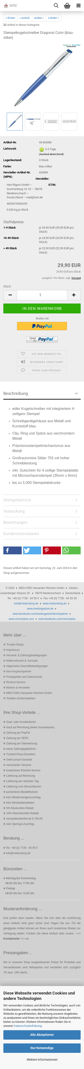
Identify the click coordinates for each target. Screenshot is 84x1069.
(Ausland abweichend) (51, 154)
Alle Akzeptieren (42, 1034)
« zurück (24, 18)
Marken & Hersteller (18, 687)
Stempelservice (17, 500)
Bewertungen (15, 522)
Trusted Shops (15, 644)
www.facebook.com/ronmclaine (56, 619)
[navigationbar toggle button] (78, 5)
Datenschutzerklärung (28, 1025)
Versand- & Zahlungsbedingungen (26, 655)
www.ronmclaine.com (21, 619)
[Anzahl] (42, 295)
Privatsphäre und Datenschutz (24, 676)
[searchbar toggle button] (56, 5)
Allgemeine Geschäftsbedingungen (27, 666)
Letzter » (53, 18)
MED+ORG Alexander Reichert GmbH (29, 693)
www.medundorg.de (55, 603)
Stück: (7, 286)
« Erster (10, 18)
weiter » (39, 18)
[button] (10, 295)
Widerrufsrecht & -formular (22, 660)
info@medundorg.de (26, 603)
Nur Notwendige (42, 1048)
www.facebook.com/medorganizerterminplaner (40, 613)
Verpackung (14, 511)
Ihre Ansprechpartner (18, 671)
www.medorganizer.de (40, 608)
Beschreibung (15, 393)
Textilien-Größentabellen (20, 698)
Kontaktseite (11, 938)
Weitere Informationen (42, 1059)
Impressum (12, 649)
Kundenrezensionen (21, 533)
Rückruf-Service (15, 682)
